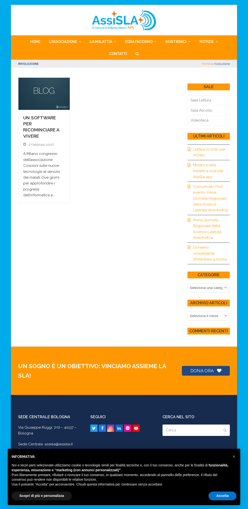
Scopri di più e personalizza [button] (41, 496)
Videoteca (200, 120)
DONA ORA (205, 370)
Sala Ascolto (201, 110)
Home (206, 64)
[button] (137, 54)
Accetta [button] (222, 496)
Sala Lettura (201, 100)
